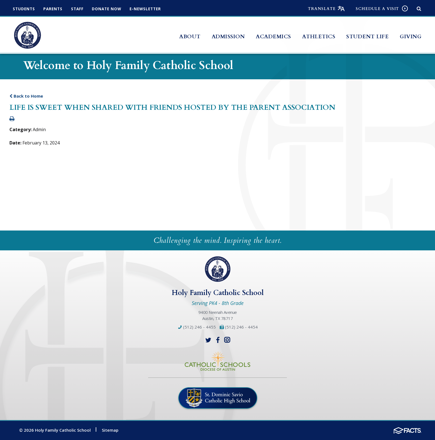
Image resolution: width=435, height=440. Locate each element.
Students (24, 8)
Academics (273, 36)
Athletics (318, 36)
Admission (228, 36)
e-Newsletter (153, 8)
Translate (322, 8)
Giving (410, 36)
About (190, 36)
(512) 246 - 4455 (197, 327)
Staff (80, 8)
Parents (55, 8)
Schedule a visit (377, 8)
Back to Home (26, 96)
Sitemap (110, 430)
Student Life (367, 36)
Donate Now (112, 8)
